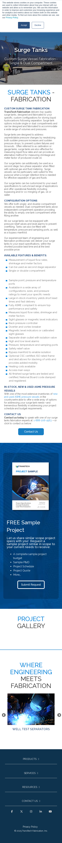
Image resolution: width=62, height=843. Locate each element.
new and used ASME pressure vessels (31, 395)
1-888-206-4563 (43, 420)
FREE (13, 522)
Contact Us (30, 801)
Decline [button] (38, 25)
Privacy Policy (12, 17)
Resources (29, 787)
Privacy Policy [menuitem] (30, 826)
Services (30, 773)
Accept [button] (24, 25)
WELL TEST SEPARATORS (31, 712)
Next (58, 714)
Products (30, 759)
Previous (3, 714)
